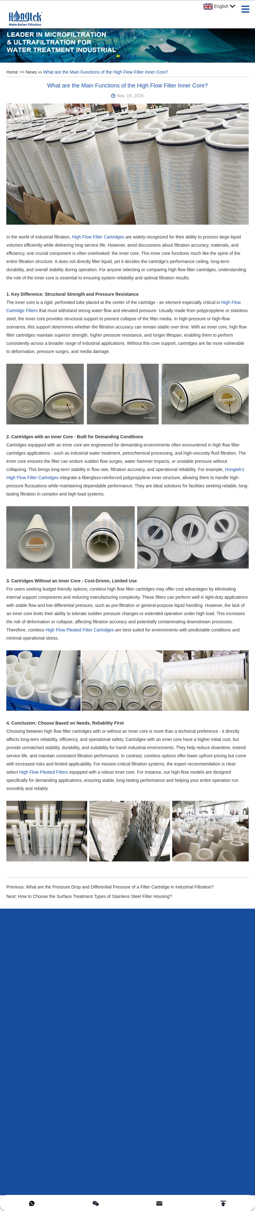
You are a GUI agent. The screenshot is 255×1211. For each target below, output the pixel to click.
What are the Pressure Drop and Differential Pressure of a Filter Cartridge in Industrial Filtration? (120, 886)
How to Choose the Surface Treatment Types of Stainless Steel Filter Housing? (95, 896)
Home (12, 72)
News (31, 72)
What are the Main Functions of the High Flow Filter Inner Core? (105, 72)
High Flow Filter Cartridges (98, 236)
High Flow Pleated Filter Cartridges (80, 629)
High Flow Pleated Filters (43, 772)
